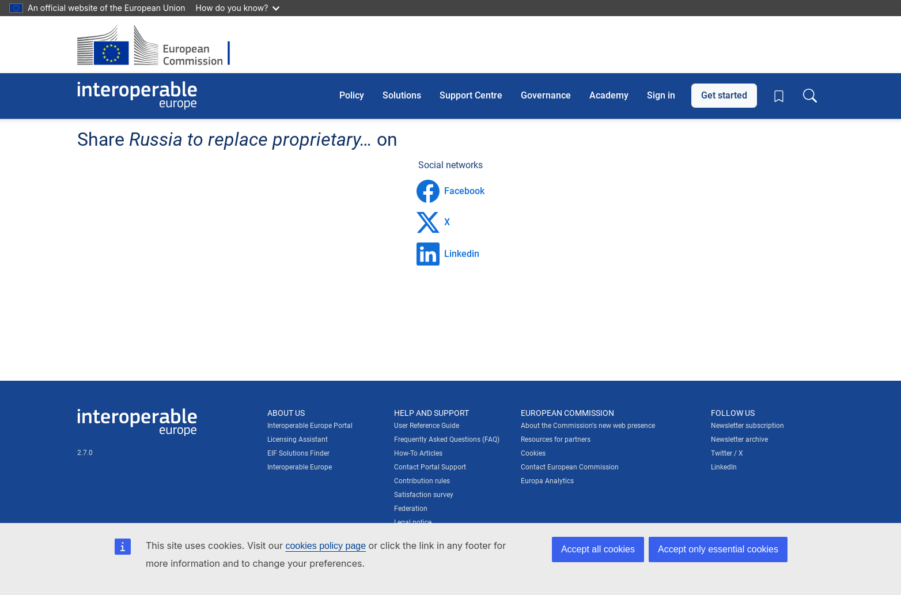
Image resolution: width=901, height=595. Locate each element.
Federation (410, 509)
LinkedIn (724, 467)
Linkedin (448, 254)
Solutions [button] (402, 95)
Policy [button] (351, 95)
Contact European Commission (570, 467)
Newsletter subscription (747, 426)
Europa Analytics (547, 481)
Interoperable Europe (299, 467)
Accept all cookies (598, 549)
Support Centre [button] (471, 95)
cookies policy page (325, 546)
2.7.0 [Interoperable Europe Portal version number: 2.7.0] (85, 453)
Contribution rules (422, 481)
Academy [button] (609, 95)
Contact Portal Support (430, 467)
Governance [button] (546, 95)
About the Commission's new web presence (588, 426)
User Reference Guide (426, 426)
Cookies (533, 453)
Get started (724, 95)
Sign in (661, 95)
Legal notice (412, 522)
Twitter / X (727, 453)
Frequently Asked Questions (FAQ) (446, 439)
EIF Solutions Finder (298, 453)
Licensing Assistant (297, 439)
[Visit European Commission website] (159, 45)
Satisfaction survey (423, 495)
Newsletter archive (739, 439)
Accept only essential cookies (718, 549)
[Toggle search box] (810, 96)
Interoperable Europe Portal (310, 426)
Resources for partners (555, 439)
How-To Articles (418, 453)
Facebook (450, 191)
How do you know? (238, 8)
